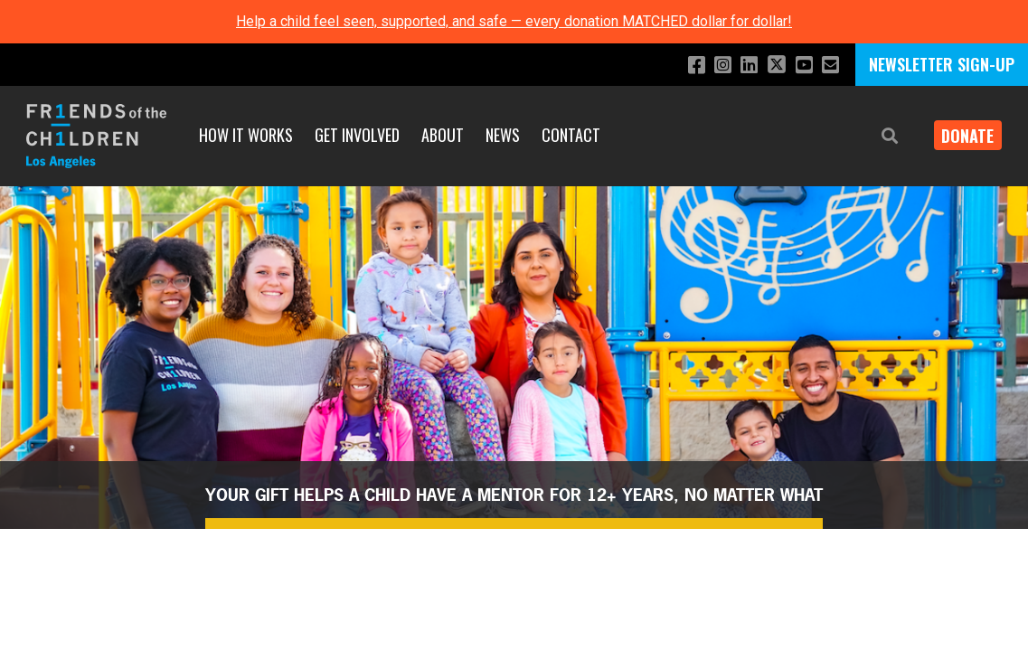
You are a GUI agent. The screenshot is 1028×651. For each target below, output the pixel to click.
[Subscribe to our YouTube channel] (800, 65)
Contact (571, 134)
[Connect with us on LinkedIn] (740, 65)
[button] (876, 136)
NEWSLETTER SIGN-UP (941, 64)
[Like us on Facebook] (682, 65)
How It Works (246, 134)
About (442, 134)
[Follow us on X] (770, 66)
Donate (961, 135)
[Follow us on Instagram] (711, 65)
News (503, 134)
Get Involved (357, 134)
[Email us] (829, 65)
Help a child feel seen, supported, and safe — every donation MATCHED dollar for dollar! (514, 21)
